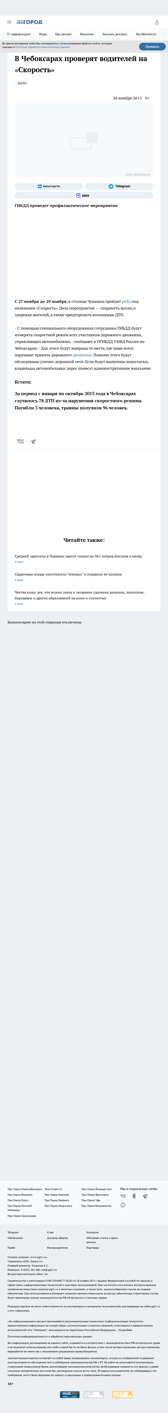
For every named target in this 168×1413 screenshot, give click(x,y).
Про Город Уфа (91, 1200)
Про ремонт (63, 34)
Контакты (92, 1232)
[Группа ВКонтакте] (49, 186)
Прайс (11, 1247)
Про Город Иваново (57, 1194)
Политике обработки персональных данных (42, 47)
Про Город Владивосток (96, 1205)
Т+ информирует (19, 34)
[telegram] (34, 441)
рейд (126, 301)
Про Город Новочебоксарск (25, 1189)
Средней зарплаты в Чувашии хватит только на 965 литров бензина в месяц (84, 559)
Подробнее (125, 1330)
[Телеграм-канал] (119, 186)
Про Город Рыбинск (57, 1200)
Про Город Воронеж (20, 1194)
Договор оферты (57, 1238)
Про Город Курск (18, 1200)
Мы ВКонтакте (146, 34)
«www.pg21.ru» (38, 1257)
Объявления (15, 1238)
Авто (22, 82)
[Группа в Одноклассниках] (134, 1196)
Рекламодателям (57, 1247)
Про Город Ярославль (95, 1194)
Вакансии (87, 34)
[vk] (21, 441)
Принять (152, 47)
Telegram (13, 1232)
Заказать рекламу (114, 34)
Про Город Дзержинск (58, 1205)
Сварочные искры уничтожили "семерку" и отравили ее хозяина (84, 577)
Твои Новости (53, 1189)
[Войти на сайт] (156, 22)
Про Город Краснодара (22, 1215)
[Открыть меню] (9, 22)
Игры (43, 34)
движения (82, 354)
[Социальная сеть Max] (84, 195)
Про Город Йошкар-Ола (96, 1189)
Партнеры (92, 1247)
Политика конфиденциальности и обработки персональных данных (50, 1336)
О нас (50, 1232)
